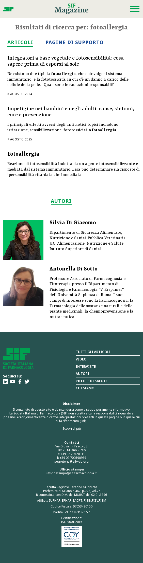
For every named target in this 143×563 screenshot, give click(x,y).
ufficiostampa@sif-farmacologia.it (71, 473)
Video (81, 359)
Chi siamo (85, 388)
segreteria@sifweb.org (71, 461)
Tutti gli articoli (93, 351)
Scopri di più (71, 428)
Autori (82, 373)
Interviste (86, 366)
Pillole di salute (91, 380)
